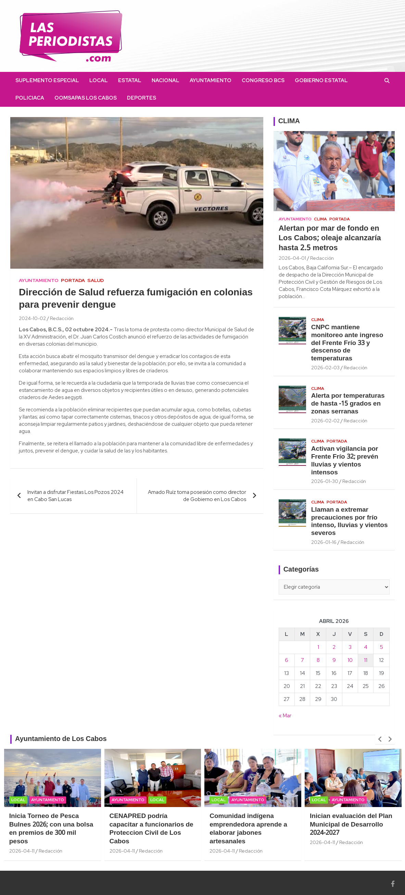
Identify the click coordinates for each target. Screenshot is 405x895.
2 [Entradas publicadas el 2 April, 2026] (334, 647)
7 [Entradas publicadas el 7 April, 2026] (302, 660)
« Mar (285, 715)
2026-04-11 (22, 851)
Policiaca (29, 97)
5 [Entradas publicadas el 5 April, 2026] (381, 647)
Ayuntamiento (210, 80)
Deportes (141, 97)
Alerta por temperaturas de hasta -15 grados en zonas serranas (348, 404)
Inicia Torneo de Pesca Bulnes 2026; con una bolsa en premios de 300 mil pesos (51, 829)
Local (98, 80)
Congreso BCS (263, 80)
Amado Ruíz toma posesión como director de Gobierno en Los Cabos (197, 496)
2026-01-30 (324, 481)
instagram (177, 98)
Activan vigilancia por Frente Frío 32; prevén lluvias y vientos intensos (344, 461)
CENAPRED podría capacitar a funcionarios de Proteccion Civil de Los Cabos (151, 829)
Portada (73, 280)
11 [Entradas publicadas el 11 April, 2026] (365, 660)
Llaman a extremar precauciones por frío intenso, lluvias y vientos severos (349, 521)
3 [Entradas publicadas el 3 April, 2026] (350, 647)
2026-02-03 (325, 368)
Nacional (165, 80)
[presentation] (380, 739)
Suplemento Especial (47, 80)
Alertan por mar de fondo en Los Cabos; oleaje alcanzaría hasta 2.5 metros (330, 238)
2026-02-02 (325, 421)
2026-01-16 (324, 542)
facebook (166, 98)
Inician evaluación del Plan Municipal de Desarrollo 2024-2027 (351, 825)
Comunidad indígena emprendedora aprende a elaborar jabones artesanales (248, 829)
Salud (95, 280)
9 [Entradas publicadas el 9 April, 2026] (334, 660)
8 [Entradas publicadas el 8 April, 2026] (318, 660)
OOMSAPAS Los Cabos (85, 97)
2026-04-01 (292, 258)
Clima (320, 219)
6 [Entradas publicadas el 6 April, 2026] (286, 660)
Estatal (129, 80)
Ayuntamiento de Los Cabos (61, 739)
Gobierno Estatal (321, 80)
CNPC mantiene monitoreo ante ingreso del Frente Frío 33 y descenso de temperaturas (347, 343)
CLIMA (289, 121)
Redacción (62, 318)
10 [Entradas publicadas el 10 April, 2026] (350, 660)
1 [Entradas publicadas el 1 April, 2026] (318, 647)
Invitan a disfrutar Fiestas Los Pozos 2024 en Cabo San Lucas (75, 496)
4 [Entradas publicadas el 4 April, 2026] (365, 647)
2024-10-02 (32, 318)
